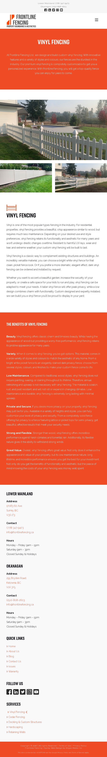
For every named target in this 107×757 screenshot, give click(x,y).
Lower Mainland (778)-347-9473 (53, 3)
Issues (11, 666)
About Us (12, 651)
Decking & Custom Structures (24, 722)
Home (11, 646)
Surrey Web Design (53, 748)
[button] (97, 20)
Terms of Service (78, 752)
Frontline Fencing (33, 748)
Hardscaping (14, 727)
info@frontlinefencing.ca (20, 532)
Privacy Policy (80, 746)
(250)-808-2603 (15, 600)
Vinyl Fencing (17, 712)
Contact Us (13, 661)
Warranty (12, 671)
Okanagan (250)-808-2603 (53, 6)
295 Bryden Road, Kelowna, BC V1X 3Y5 (16, 583)
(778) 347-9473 (15, 527)
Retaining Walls (16, 732)
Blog (10, 656)
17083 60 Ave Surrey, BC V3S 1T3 (14, 510)
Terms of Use (65, 746)
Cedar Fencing (15, 717)
